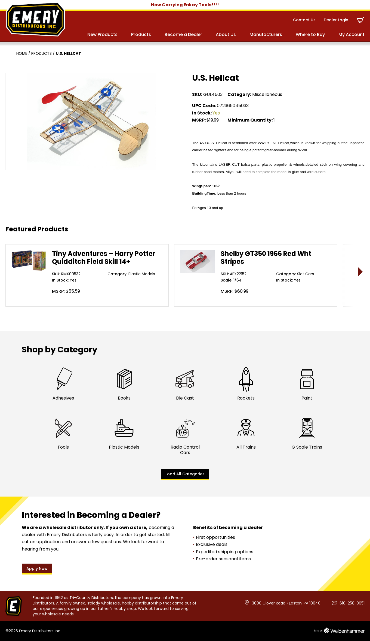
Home (21, 53)
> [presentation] (360, 271)
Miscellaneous (267, 94)
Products (141, 34)
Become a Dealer (183, 34)
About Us (226, 34)
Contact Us (304, 20)
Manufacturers (265, 34)
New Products (102, 34)
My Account (351, 34)
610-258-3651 (352, 603)
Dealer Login (336, 20)
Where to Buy (310, 34)
